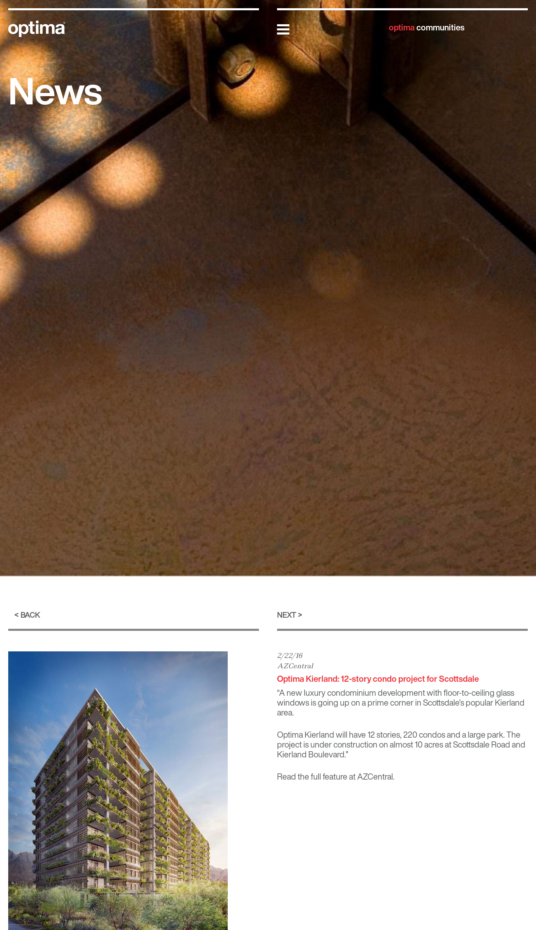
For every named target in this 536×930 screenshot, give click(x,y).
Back (30, 614)
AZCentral (295, 665)
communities (426, 27)
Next (286, 614)
